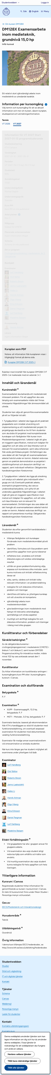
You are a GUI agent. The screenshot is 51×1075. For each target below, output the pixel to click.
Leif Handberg (14, 764)
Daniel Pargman (14, 817)
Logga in (45, 2)
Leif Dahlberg (13, 824)
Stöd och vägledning (11, 971)
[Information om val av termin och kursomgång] (46, 104)
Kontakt (5, 981)
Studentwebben (9, 2)
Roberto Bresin (14, 778)
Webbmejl (6, 1004)
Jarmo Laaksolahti (15, 784)
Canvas (5, 998)
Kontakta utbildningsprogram (15, 1026)
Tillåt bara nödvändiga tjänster (22, 1061)
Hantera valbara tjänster (19, 1054)
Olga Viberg (12, 804)
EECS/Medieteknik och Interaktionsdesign (21, 907)
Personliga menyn (10, 1009)
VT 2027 (17, 123)
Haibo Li (11, 791)
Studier (5, 966)
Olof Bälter (12, 771)
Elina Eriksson (13, 811)
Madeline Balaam (15, 830)
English (35, 11)
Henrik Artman (14, 797)
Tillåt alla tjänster (16, 1067)
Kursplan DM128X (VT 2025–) (21, 362)
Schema (6, 993)
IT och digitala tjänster (12, 976)
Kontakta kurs (8, 1031)
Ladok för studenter (11, 1014)
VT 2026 (6, 123)
